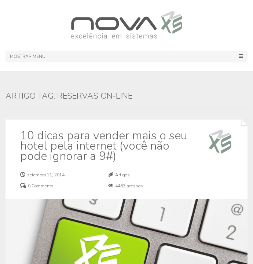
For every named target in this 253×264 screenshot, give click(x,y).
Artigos (122, 175)
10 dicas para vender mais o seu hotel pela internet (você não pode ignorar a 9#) (103, 146)
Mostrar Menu (126, 56)
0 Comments (41, 186)
